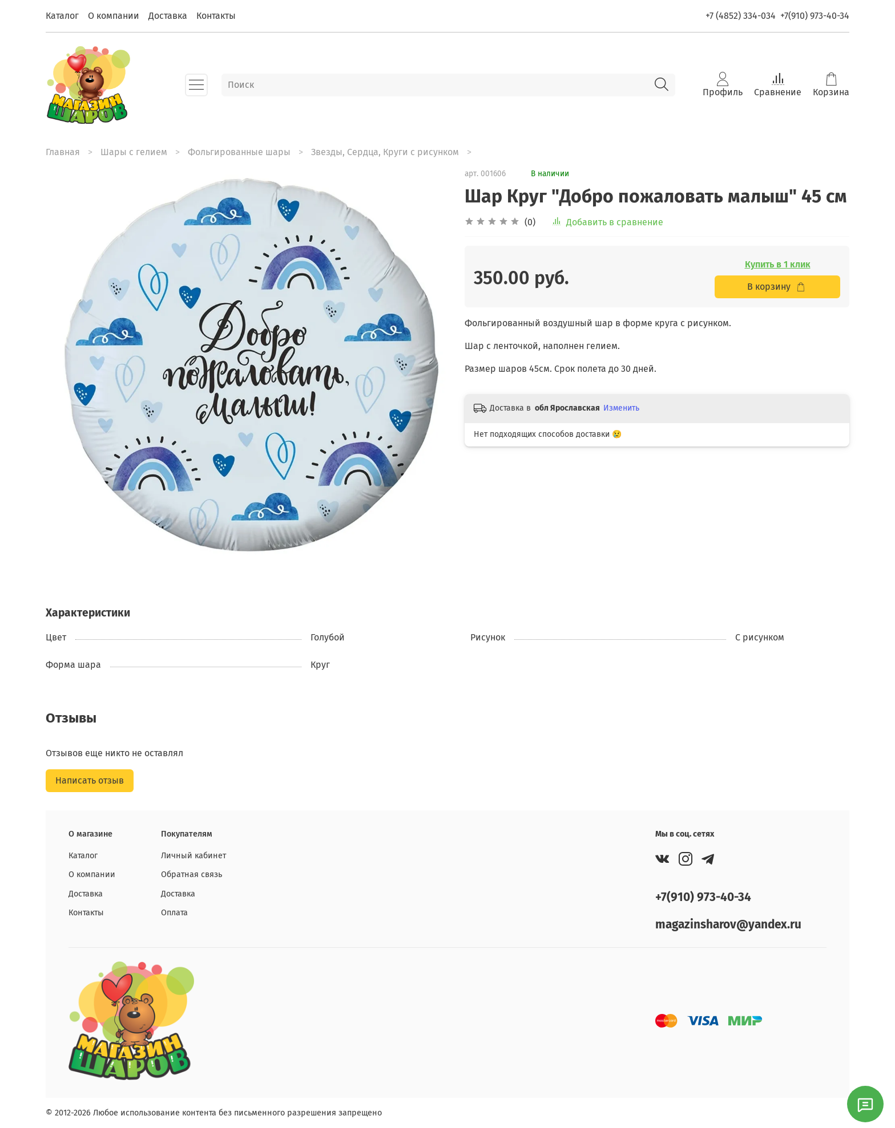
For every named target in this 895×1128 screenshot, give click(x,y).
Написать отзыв (89, 780)
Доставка (167, 15)
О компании (113, 15)
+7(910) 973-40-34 (814, 15)
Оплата (174, 913)
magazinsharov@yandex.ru (728, 925)
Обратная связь (191, 874)
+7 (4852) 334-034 (740, 15)
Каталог (62, 15)
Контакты (216, 15)
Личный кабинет (193, 856)
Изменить (621, 408)
